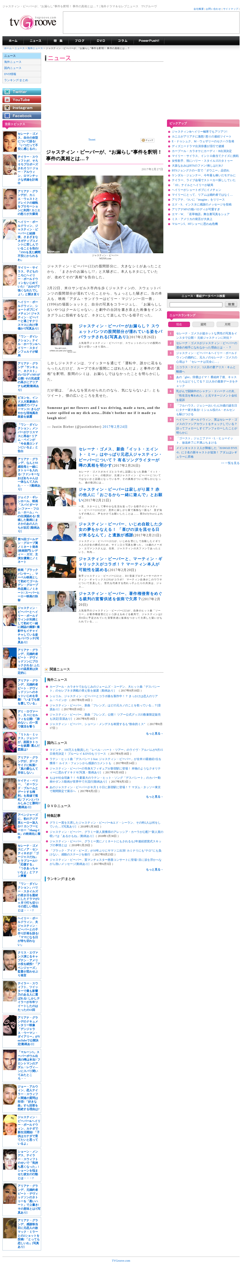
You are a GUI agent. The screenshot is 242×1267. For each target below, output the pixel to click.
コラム (122, 40)
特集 (57, 40)
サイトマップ (230, 9)
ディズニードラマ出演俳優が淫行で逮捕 (198, 146)
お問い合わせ (213, 9)
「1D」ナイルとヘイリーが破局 (192, 185)
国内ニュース (13, 68)
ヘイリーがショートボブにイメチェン (196, 190)
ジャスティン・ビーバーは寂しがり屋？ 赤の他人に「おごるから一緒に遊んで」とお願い (121, 494)
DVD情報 (10, 74)
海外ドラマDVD (101, 40)
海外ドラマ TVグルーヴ (12, 40)
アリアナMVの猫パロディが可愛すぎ (196, 209)
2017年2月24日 (115, 427)
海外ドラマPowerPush (149, 40)
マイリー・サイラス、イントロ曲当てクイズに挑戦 (205, 156)
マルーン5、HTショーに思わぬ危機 (195, 224)
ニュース (20, 48)
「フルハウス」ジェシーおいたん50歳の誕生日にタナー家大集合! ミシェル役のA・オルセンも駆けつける (206, 410)
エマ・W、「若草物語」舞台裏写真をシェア (201, 214)
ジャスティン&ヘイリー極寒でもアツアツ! (199, 131)
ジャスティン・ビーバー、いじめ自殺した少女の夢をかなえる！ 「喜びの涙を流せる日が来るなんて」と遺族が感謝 (121, 529)
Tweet (91, 139)
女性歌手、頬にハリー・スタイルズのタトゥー (202, 160)
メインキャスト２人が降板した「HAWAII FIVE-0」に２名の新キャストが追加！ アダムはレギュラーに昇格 (206, 452)
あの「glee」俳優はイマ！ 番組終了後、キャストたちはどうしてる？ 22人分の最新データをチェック (207, 381)
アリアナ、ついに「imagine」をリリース (198, 199)
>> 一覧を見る (230, 463)
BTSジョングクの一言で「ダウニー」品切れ (200, 170)
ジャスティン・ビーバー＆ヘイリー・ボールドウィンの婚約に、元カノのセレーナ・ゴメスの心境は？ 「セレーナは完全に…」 (206, 357)
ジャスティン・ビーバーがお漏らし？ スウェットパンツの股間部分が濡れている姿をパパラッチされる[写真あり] (121, 331)
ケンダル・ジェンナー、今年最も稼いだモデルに (204, 175)
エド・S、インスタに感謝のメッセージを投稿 (202, 204)
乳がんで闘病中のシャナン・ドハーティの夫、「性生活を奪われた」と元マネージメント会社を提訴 (206, 395)
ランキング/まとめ (16, 80)
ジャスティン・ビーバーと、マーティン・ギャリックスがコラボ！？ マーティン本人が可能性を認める (121, 564)
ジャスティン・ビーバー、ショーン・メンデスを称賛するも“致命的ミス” (98, 724)
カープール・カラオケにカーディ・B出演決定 (202, 151)
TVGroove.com (121, 1260)
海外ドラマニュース (35, 40)
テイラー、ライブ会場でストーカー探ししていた (204, 180)
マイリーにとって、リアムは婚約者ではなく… (202, 194)
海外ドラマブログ (79, 40)
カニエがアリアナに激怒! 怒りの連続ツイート (202, 136)
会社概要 (199, 9)
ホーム (8, 48)
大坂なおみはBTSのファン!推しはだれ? (197, 165)
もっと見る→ (154, 733)
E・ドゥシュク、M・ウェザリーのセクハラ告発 (203, 141)
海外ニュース (36, 48)
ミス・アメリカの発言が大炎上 (192, 219)
